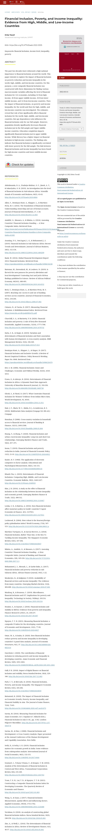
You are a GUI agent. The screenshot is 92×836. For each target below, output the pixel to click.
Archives (16, 12)
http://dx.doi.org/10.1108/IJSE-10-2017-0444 (22, 757)
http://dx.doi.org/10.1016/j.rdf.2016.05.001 (27, 829)
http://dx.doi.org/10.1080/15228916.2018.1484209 (24, 252)
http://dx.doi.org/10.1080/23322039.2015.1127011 (24, 515)
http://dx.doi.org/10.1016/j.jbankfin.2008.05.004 (24, 428)
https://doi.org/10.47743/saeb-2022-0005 (25, 45)
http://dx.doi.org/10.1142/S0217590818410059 (23, 691)
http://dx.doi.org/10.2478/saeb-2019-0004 (21, 197)
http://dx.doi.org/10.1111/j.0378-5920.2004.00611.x (29, 526)
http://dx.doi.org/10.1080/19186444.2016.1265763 (24, 775)
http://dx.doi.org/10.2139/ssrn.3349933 (20, 483)
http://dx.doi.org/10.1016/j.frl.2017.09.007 (21, 616)
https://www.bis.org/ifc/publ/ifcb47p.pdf (21, 313)
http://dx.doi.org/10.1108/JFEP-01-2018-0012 (32, 454)
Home (7, 12)
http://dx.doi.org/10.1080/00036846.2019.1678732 (24, 327)
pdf (62, 78)
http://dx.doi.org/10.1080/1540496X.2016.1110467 (24, 500)
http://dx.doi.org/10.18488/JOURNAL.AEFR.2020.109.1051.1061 (30, 665)
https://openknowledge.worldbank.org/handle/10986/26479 (28, 362)
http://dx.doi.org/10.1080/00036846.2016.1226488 (24, 807)
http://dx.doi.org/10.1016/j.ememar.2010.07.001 (31, 587)
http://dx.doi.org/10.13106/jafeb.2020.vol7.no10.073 (25, 708)
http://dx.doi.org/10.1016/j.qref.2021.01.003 (22, 792)
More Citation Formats (70, 129)
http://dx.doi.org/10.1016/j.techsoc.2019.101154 (24, 601)
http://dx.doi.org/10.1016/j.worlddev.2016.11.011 (24, 402)
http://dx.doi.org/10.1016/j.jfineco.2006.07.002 (23, 302)
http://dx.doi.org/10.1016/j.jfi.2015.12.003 (21, 215)
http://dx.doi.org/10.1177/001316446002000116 (23, 469)
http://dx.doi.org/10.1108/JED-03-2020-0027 (22, 630)
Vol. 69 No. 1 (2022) (28, 12)
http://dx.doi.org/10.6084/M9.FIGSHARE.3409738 (24, 388)
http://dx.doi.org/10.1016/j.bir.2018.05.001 (29, 818)
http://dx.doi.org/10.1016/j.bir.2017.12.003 (25, 676)
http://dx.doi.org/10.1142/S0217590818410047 (23, 544)
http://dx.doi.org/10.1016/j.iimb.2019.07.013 (22, 345)
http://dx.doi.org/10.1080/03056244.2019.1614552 (24, 284)
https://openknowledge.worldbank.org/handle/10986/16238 (28, 264)
